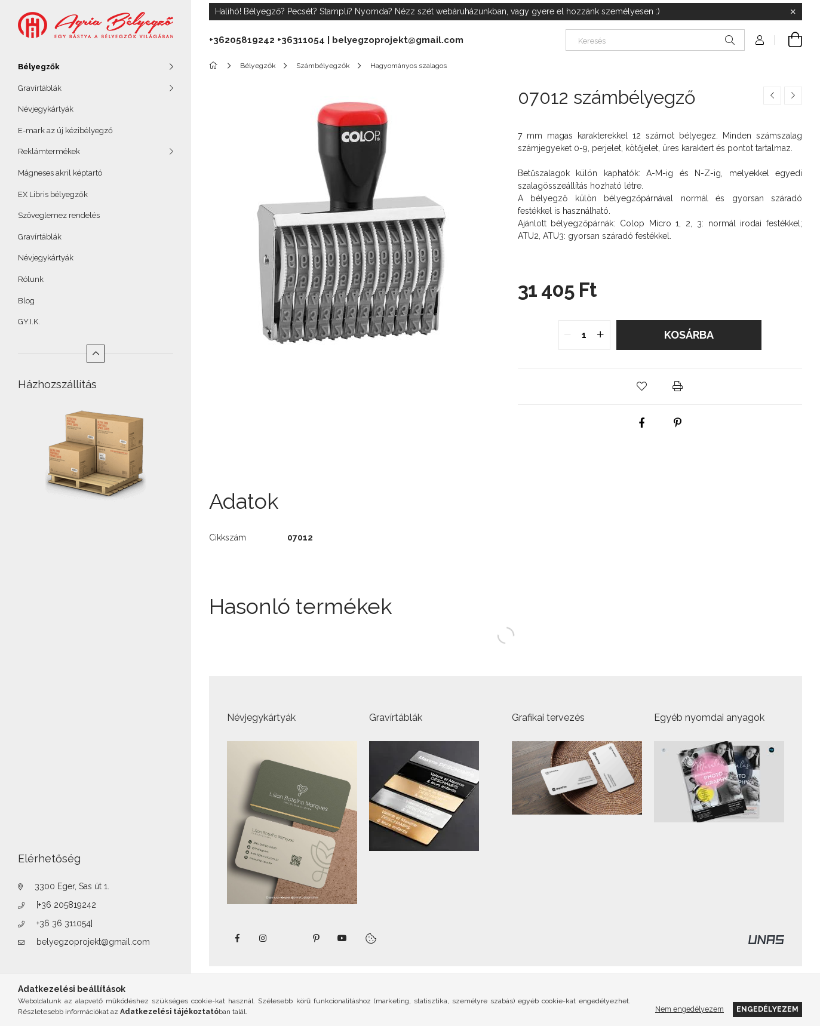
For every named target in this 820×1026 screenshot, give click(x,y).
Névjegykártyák (45, 109)
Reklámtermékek (49, 151)
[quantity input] (584, 335)
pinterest (316, 938)
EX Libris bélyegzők (53, 194)
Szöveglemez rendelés (59, 215)
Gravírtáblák (40, 88)
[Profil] (760, 40)
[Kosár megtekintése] (788, 40)
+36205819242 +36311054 (267, 40)
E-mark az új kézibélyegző (65, 130)
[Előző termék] (772, 96)
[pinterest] (678, 423)
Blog (26, 300)
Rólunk (31, 279)
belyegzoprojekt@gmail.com (93, 942)
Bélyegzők (39, 66)
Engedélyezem (767, 1009)
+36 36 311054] (64, 923)
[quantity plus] (601, 335)
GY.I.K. (29, 321)
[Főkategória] (215, 66)
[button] (642, 386)
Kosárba (689, 334)
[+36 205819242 (66, 905)
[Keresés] (655, 40)
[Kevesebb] (96, 354)
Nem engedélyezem (689, 1009)
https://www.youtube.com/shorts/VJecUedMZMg (342, 938)
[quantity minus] (568, 335)
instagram (263, 938)
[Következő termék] (793, 96)
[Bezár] (793, 12)
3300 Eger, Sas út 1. (72, 886)
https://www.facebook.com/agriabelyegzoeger (237, 938)
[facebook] (642, 423)
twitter (290, 938)
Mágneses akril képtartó (60, 172)
